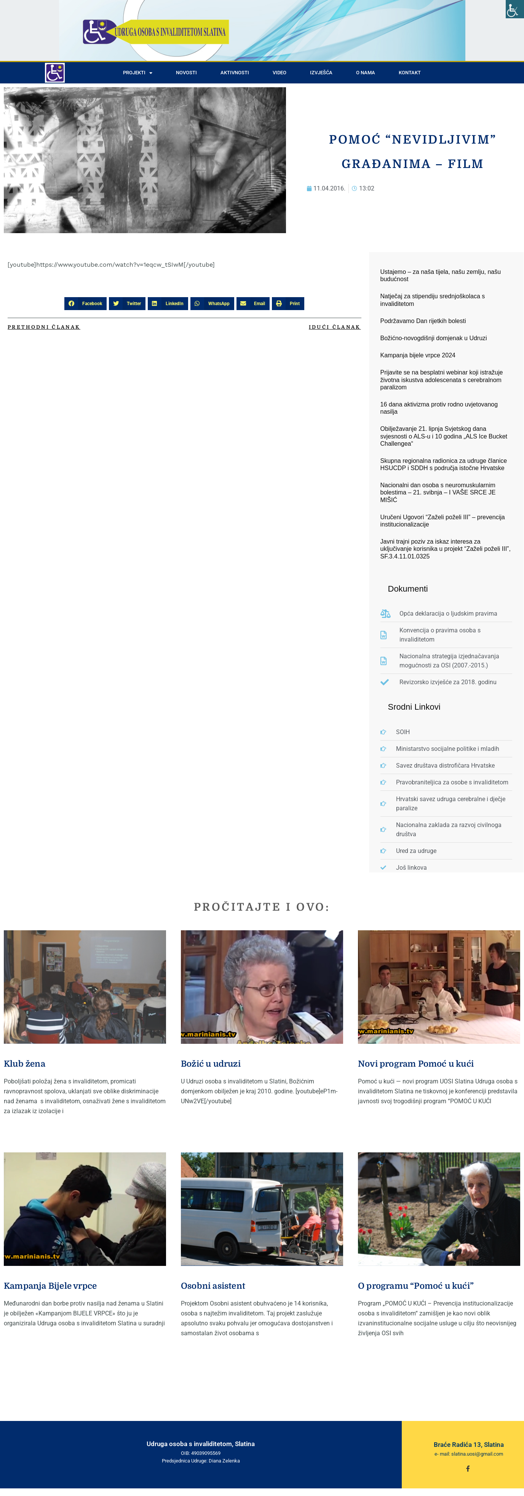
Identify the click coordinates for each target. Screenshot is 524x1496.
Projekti (137, 73)
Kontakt (410, 72)
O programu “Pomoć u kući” (416, 1286)
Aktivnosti (234, 72)
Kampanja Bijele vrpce (50, 1286)
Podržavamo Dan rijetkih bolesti (423, 321)
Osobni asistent (213, 1286)
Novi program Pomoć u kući (416, 1064)
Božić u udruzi (211, 1064)
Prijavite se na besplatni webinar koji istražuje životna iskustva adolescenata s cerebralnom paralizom (441, 379)
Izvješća (321, 72)
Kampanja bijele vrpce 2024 (417, 355)
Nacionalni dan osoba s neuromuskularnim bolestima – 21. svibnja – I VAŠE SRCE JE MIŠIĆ (438, 492)
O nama (365, 72)
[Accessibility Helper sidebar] (515, 9)
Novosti (186, 72)
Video (279, 72)
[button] (85, 303)
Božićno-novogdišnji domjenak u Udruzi (433, 338)
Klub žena (24, 1064)
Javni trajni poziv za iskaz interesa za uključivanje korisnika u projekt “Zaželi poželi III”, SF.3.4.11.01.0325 (445, 548)
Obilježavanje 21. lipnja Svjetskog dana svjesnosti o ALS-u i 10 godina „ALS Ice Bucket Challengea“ (444, 436)
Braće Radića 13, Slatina (469, 1444)
